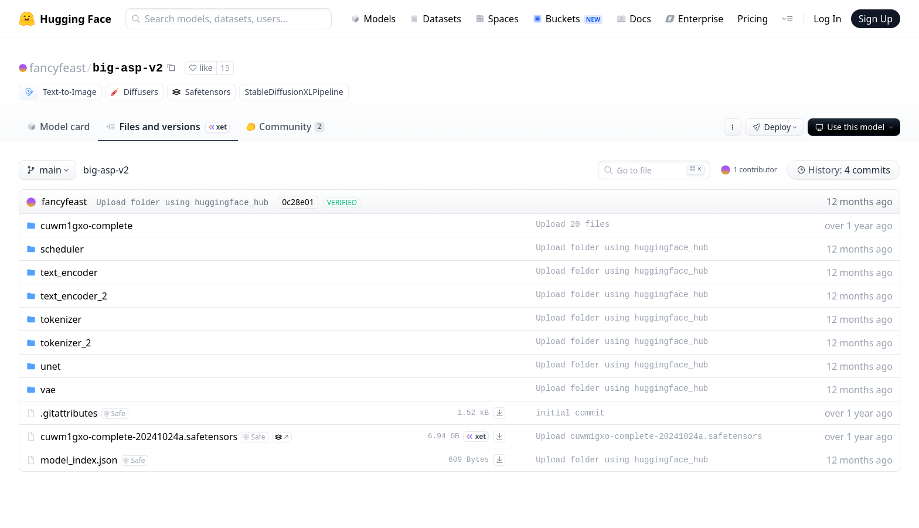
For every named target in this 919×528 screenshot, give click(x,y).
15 (225, 67)
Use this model (855, 126)
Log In (827, 18)
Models (373, 18)
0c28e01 (298, 201)
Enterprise (694, 18)
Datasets (435, 18)
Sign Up (876, 18)
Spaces (497, 18)
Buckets (568, 18)
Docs (634, 18)
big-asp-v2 (128, 68)
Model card (58, 126)
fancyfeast (57, 68)
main (48, 169)
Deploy (776, 126)
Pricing (752, 18)
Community (285, 126)
